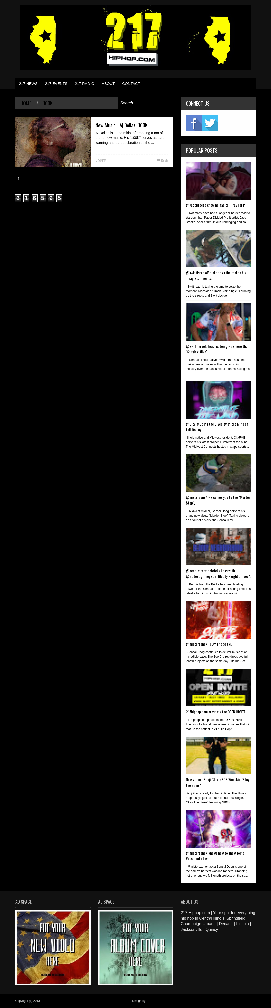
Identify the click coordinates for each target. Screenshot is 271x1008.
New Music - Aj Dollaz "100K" (122, 125)
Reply (164, 160)
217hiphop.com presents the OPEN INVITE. (216, 711)
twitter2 (210, 123)
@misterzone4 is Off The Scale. (209, 644)
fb (194, 123)
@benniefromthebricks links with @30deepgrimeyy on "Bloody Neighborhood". (218, 573)
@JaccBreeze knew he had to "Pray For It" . (217, 205)
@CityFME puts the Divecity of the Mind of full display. (217, 426)
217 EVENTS (56, 83)
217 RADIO (84, 83)
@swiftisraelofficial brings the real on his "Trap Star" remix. (216, 275)
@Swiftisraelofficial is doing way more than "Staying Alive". (217, 348)
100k (48, 103)
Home (25, 103)
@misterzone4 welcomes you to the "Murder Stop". (218, 500)
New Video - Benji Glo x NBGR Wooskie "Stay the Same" (217, 782)
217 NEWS (28, 83)
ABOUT (108, 83)
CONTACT (131, 83)
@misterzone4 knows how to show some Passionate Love (215, 855)
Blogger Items (155, 1001)
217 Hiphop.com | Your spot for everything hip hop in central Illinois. (86, 1001)
